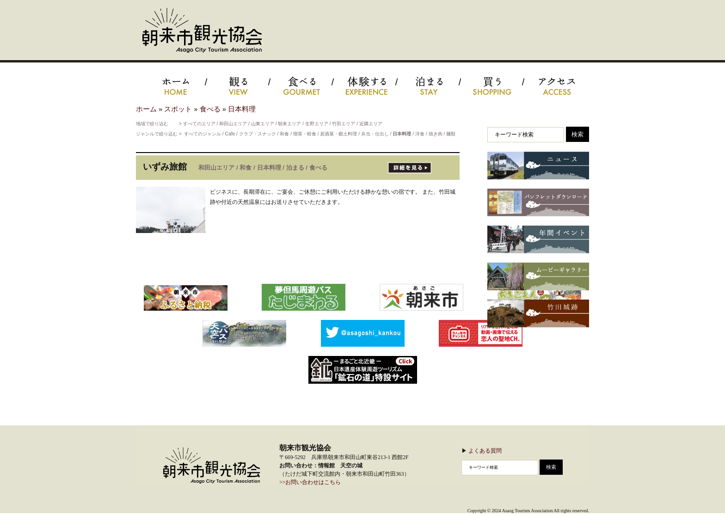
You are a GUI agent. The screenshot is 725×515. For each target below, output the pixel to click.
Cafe (230, 133)
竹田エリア (343, 123)
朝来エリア (289, 123)
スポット (178, 109)
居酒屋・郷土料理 (338, 133)
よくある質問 (485, 451)
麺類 (450, 133)
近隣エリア (370, 123)
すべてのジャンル (202, 133)
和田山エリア (233, 123)
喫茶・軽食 (304, 133)
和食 (284, 133)
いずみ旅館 (165, 167)
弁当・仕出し (375, 133)
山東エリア (262, 123)
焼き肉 (435, 133)
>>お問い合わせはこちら (310, 482)
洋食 (419, 133)
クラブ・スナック (257, 133)
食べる (210, 109)
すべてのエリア (199, 123)
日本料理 (242, 109)
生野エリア (316, 123)
